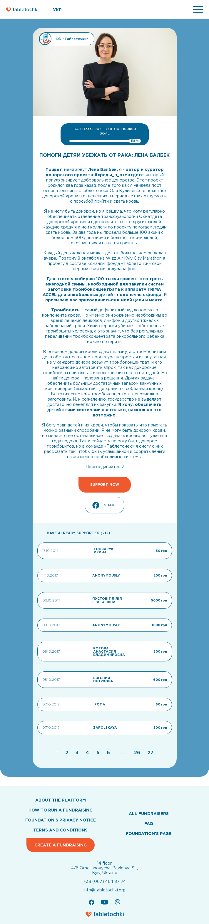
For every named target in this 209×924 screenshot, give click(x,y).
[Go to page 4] (88, 752)
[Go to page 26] (138, 752)
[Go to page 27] (150, 752)
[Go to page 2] (67, 752)
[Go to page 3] (78, 752)
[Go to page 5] (98, 752)
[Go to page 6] (109, 752)
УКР (57, 10)
